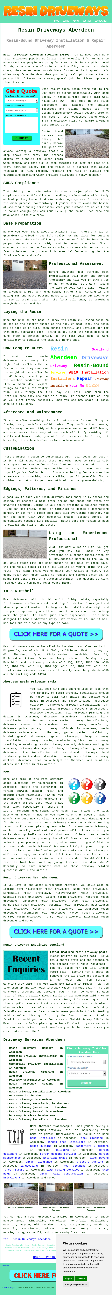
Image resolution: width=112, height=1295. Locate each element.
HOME (56, 21)
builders (62, 1150)
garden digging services (58, 1153)
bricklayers (12, 1177)
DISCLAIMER (101, 21)
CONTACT (87, 21)
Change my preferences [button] (76, 1284)
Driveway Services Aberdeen (34, 1040)
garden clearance (39, 1161)
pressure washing (90, 1161)
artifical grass (55, 1157)
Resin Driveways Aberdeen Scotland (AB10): (37, 54)
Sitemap (5, 1265)
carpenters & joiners (92, 1146)
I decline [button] (81, 1278)
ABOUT (76, 21)
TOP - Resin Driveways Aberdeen (27, 1239)
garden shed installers (66, 1142)
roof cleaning (74, 1165)
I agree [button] (68, 1278)
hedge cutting (40, 1146)
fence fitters (13, 1169)
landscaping (29, 1165)
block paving (99, 1157)
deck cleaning (92, 1138)
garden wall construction (61, 1173)
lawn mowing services (63, 1169)
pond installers (42, 1138)
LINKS (66, 21)
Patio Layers (10, 1288)
